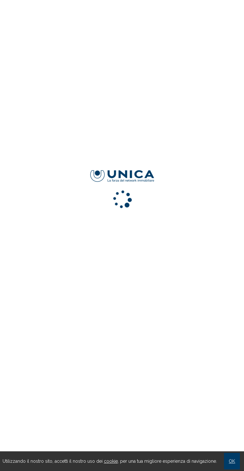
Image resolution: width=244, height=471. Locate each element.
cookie (111, 461)
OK (232, 461)
